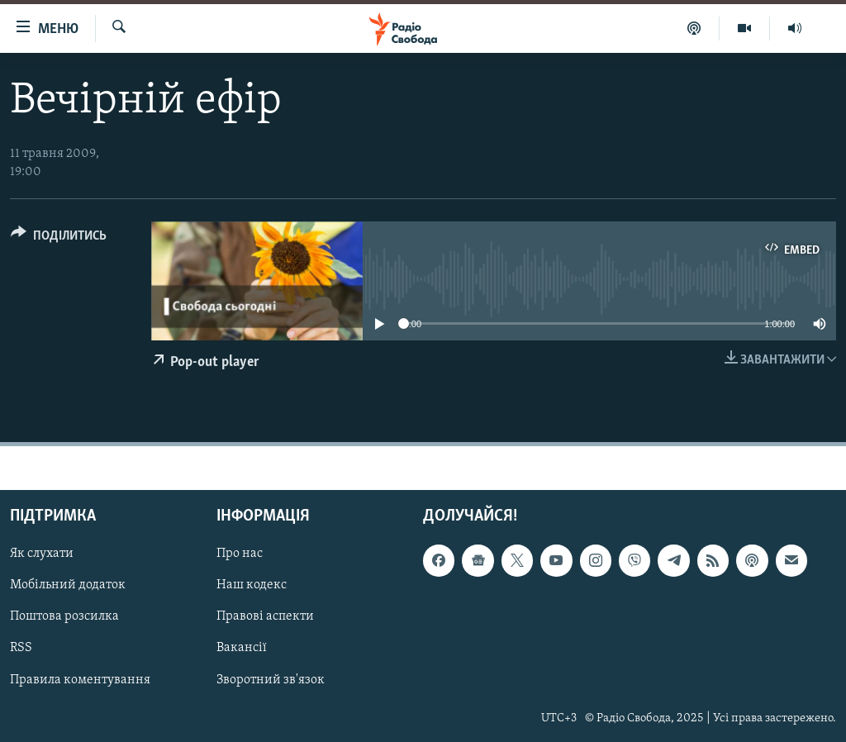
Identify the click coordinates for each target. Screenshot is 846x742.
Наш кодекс (251, 585)
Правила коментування (80, 679)
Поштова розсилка (64, 616)
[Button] (59, 238)
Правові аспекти (265, 616)
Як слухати (42, 553)
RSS (21, 647)
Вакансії (241, 647)
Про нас (239, 553)
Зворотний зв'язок (270, 679)
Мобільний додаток (68, 585)
